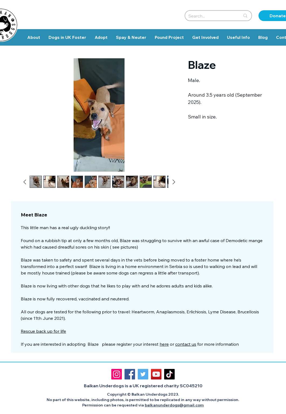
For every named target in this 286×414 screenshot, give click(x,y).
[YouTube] (156, 374)
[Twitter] (143, 374)
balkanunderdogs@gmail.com (174, 405)
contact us (185, 344)
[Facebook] (130, 374)
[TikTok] (169, 374)
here (164, 344)
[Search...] (210, 16)
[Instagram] (116, 374)
